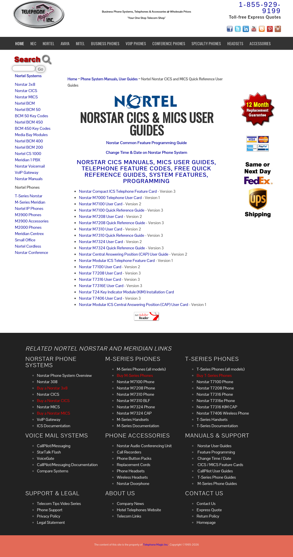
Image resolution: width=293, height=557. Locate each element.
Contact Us (206, 503)
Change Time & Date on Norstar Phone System (146, 152)
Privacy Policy (48, 516)
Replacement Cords (133, 464)
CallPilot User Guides (215, 471)
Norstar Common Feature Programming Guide (146, 142)
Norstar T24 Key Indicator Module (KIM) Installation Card (126, 292)
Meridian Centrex (29, 233)
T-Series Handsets (212, 419)
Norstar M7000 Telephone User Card (110, 197)
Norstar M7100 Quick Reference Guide (111, 210)
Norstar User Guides (214, 445)
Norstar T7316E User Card (101, 285)
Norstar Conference (31, 252)
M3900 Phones (28, 214)
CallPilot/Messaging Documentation (67, 464)
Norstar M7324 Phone (136, 406)
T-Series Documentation (217, 425)
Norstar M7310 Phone (135, 394)
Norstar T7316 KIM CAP (217, 406)
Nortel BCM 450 (29, 122)
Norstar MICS (26, 97)
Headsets (235, 43)
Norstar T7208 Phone (215, 388)
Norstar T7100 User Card (100, 266)
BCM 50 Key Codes (31, 115)
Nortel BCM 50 (27, 109)
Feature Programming (216, 452)
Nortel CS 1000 (28, 153)
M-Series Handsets (133, 419)
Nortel (48, 43)
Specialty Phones (206, 43)
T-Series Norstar (28, 195)
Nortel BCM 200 (29, 147)
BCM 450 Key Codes (32, 128)
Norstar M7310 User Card (100, 229)
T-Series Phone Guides (216, 477)
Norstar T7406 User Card (100, 298)
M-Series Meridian (30, 202)
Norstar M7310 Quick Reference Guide (111, 235)
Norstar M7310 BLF (133, 400)
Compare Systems (52, 471)
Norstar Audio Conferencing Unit (144, 445)
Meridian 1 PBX (27, 159)
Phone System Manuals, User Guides (109, 79)
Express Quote (209, 509)
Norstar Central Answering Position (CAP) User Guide (123, 254)
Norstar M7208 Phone (136, 388)
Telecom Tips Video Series (59, 503)
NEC (33, 43)
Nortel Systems (28, 75)
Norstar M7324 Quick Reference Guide (112, 247)
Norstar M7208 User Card (101, 216)
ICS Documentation (53, 425)
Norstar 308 (47, 381)
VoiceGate (45, 458)
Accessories (260, 43)
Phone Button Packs (134, 458)
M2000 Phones (28, 227)
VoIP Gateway (26, 172)
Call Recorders (129, 452)
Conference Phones (168, 43)
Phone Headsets (130, 471)
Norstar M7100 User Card (100, 203)
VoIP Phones (136, 43)
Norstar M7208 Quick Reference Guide (112, 222)
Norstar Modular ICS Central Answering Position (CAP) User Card (133, 304)
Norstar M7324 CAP (134, 413)
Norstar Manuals (29, 178)
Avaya (65, 43)
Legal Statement (51, 522)
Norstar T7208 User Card (100, 273)
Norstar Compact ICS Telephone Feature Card (118, 191)
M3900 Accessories (32, 221)
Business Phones (105, 43)
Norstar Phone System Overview (64, 375)
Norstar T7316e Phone (216, 400)
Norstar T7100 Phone (215, 381)
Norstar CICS (26, 90)
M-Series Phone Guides (217, 483)
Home (19, 43)
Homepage (206, 522)
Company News (130, 503)
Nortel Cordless (28, 246)
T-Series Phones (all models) (220, 369)
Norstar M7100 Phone (135, 381)
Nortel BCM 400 (29, 141)
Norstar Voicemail (30, 166)
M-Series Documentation (138, 425)
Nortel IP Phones (29, 208)
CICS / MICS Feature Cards (220, 464)
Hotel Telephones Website (139, 509)
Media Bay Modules (31, 134)
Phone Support (49, 509)
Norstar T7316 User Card (100, 279)
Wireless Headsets (132, 477)
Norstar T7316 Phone (215, 394)
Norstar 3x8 (25, 84)
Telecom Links (129, 516)
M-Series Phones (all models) (141, 369)
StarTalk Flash (49, 452)
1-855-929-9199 (260, 8)
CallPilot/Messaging (53, 445)
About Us (120, 493)
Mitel (80, 43)
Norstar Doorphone (133, 483)
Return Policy (208, 516)
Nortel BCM (25, 103)
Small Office (25, 239)
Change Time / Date (214, 458)
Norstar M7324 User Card (101, 241)
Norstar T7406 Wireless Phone (223, 413)
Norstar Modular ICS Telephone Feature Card (117, 260)
